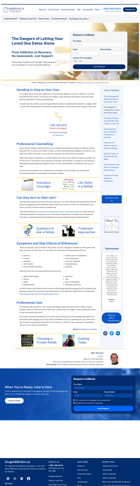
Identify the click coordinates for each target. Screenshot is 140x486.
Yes (76, 61)
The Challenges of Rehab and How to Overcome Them (111, 99)
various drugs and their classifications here (41, 294)
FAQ (78, 10)
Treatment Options (59, 19)
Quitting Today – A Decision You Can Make (111, 156)
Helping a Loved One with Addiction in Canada (56, 83)
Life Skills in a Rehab (85, 184)
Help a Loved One (56, 481)
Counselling (107, 470)
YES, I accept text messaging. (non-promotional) (92, 400)
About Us (43, 10)
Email (75, 49)
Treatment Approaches (86, 230)
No (81, 61)
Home (34, 83)
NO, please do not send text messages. (89, 403)
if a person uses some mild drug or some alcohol (56, 212)
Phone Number (105, 49)
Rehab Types (43, 19)
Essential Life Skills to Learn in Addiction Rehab (110, 145)
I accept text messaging (82, 58)
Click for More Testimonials (113, 318)
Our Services (54, 10)
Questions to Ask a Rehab (45, 230)
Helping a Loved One (28, 19)
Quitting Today (83, 340)
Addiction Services (110, 466)
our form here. (58, 135)
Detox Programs (109, 474)
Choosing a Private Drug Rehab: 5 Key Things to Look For (111, 121)
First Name (77, 41)
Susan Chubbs (62, 364)
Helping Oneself (10, 19)
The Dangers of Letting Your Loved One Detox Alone (111, 110)
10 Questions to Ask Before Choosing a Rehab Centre (111, 167)
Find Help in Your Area (57, 485)
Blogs (97, 10)
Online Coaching (109, 478)
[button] (104, 279)
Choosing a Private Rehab (47, 340)
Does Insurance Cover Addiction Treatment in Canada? (110, 133)
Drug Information (68, 10)
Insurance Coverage (44, 184)
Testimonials (87, 10)
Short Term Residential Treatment (116, 482)
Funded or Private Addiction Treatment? (111, 178)
